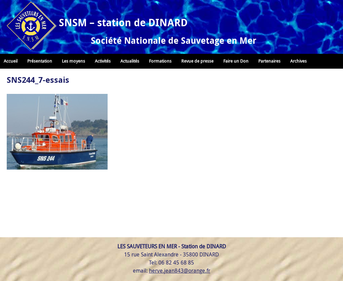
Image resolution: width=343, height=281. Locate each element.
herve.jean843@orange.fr (179, 270)
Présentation (39, 61)
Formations (160, 61)
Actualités (129, 61)
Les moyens (73, 61)
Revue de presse (197, 61)
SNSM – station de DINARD (123, 22)
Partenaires (269, 61)
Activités (103, 61)
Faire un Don (236, 61)
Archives (298, 61)
